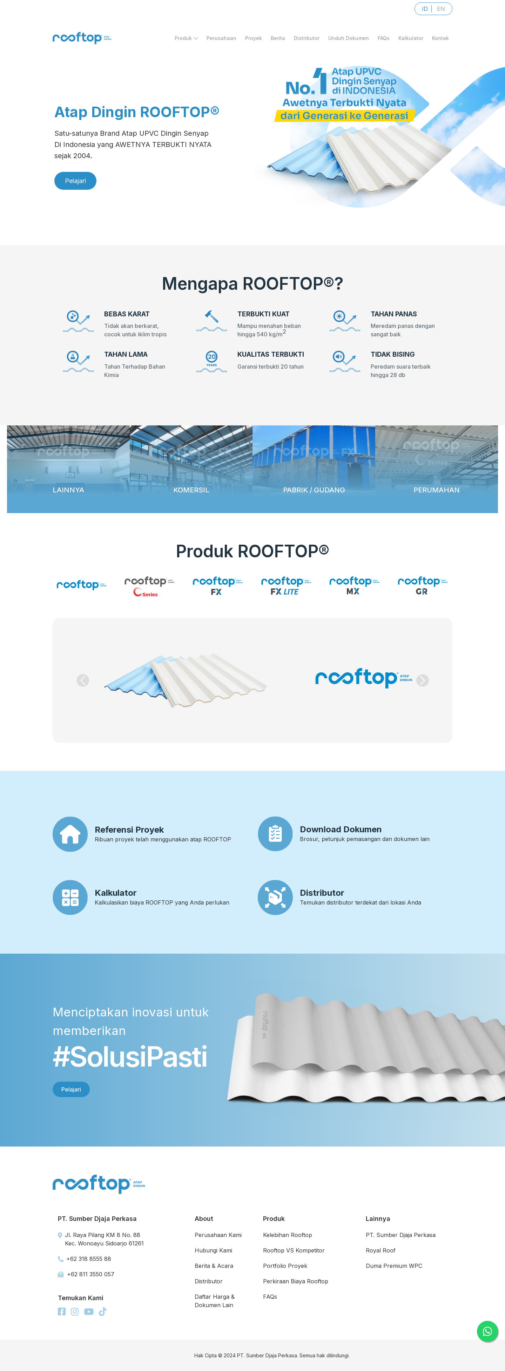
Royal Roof (381, 1250)
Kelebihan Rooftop (287, 1234)
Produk (186, 38)
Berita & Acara (214, 1265)
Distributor (306, 38)
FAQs (384, 38)
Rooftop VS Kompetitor (294, 1250)
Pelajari (71, 1089)
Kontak (440, 38)
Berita (278, 38)
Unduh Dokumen (348, 38)
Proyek (253, 38)
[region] (252, 123)
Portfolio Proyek (285, 1265)
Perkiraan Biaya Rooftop (295, 1281)
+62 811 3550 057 (86, 1274)
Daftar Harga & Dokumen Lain (215, 1301)
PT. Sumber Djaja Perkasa (401, 1234)
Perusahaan (221, 38)
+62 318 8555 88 (84, 1259)
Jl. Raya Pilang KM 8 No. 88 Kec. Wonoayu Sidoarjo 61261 (101, 1239)
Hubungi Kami (213, 1250)
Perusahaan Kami (218, 1234)
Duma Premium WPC (394, 1265)
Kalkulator (410, 38)
